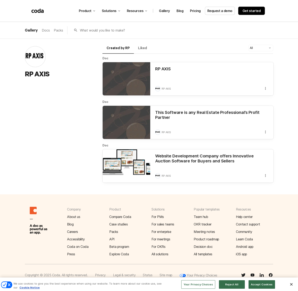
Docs (46, 30)
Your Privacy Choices (198, 276)
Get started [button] (252, 11)
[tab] (118, 50)
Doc (105, 58)
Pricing (195, 11)
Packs (58, 30)
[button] (260, 48)
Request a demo (219, 11)
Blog (180, 11)
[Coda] (37, 11)
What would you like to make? (102, 30)
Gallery (164, 11)
